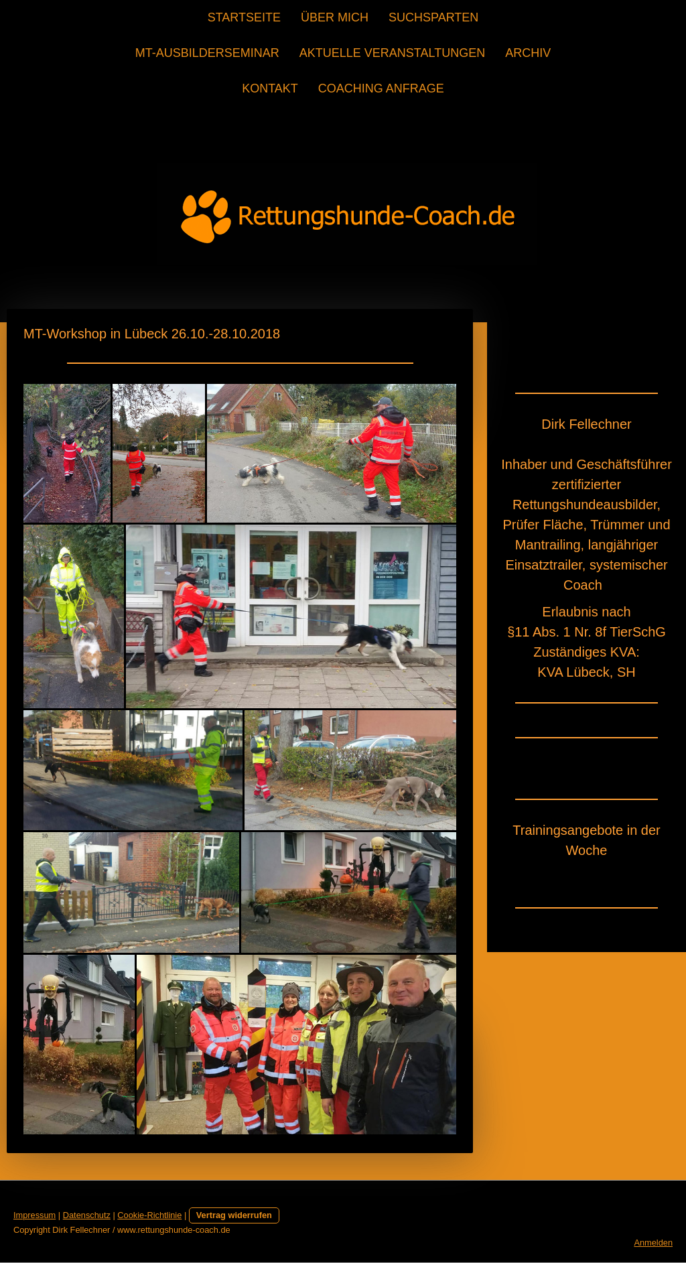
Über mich (334, 17)
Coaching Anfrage (381, 88)
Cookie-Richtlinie (149, 1215)
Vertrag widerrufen (234, 1215)
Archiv (528, 53)
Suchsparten (433, 17)
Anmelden (653, 1243)
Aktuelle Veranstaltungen (392, 53)
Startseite (244, 17)
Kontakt (270, 88)
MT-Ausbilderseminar (207, 53)
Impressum (34, 1215)
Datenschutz (87, 1215)
